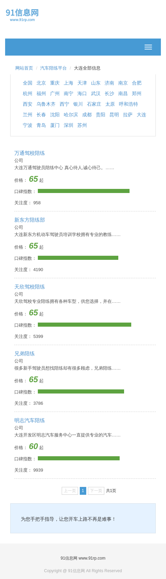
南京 (123, 83)
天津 (82, 83)
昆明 (114, 114)
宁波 (27, 125)
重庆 (55, 83)
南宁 (68, 93)
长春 (41, 114)
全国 (27, 83)
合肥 (136, 83)
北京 (41, 83)
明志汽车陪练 (29, 420)
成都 (87, 114)
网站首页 (24, 68)
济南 (109, 83)
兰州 (27, 114)
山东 (96, 83)
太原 (110, 104)
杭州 (27, 93)
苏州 (82, 125)
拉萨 (128, 114)
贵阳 (100, 114)
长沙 (109, 93)
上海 (68, 83)
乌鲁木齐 (46, 104)
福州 (41, 93)
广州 (55, 93)
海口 (82, 93)
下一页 (96, 490)
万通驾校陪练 (29, 153)
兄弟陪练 (24, 353)
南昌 (123, 93)
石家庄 (94, 104)
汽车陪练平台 (53, 68)
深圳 (68, 125)
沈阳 (55, 114)
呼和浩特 (128, 104)
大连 (141, 114)
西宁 (64, 104)
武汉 (96, 93)
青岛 (41, 125)
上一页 (70, 490)
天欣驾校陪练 (29, 287)
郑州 (136, 93)
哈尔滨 (71, 114)
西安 (27, 104)
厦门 (55, 125)
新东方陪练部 (29, 220)
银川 (78, 104)
